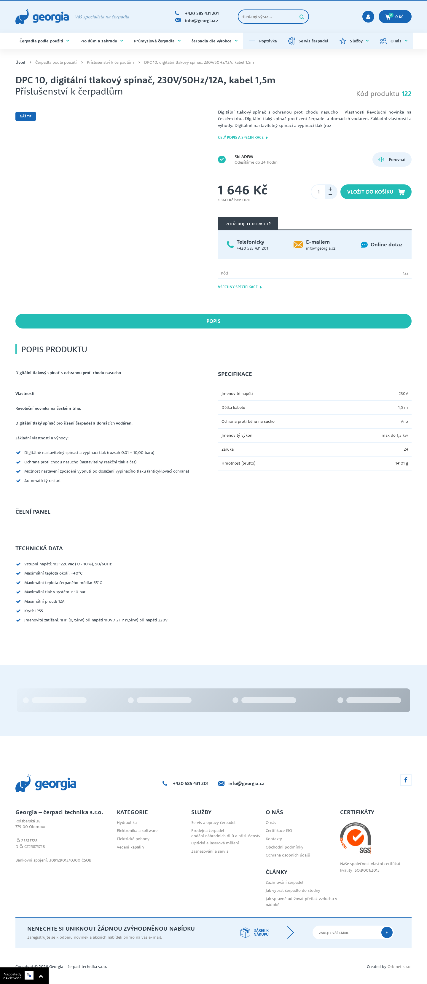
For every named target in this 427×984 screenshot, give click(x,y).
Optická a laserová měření (215, 843)
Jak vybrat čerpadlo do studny (293, 890)
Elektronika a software (137, 830)
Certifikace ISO (279, 830)
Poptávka (262, 40)
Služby (354, 40)
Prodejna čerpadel (207, 830)
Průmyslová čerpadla (157, 41)
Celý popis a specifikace (243, 137)
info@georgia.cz (320, 248)
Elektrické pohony (133, 838)
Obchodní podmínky (284, 847)
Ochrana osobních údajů (288, 855)
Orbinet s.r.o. (400, 966)
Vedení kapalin (130, 847)
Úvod (20, 62)
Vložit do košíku (376, 191)
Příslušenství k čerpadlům (110, 62)
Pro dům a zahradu (101, 41)
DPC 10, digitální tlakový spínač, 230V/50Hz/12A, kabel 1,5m (199, 62)
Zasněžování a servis (209, 851)
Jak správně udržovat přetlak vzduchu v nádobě (301, 901)
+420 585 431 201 (252, 248)
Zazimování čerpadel (284, 882)
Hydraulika (127, 822)
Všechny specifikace (240, 287)
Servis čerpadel (308, 40)
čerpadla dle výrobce (215, 41)
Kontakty (274, 838)
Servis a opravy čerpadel (213, 822)
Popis (213, 321)
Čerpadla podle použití (44, 41)
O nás (394, 40)
